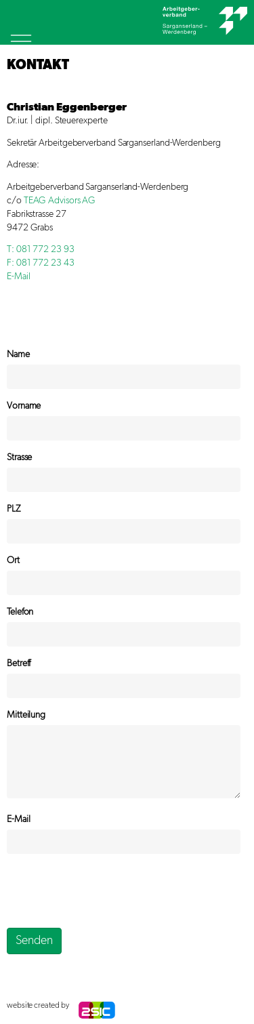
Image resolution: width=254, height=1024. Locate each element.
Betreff (18, 663)
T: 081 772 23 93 (41, 249)
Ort (13, 560)
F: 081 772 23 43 (41, 263)
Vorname (24, 406)
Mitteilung (26, 715)
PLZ (13, 509)
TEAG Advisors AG (60, 200)
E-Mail (18, 276)
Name (18, 354)
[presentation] (110, 890)
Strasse (19, 457)
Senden (34, 941)
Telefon (20, 612)
